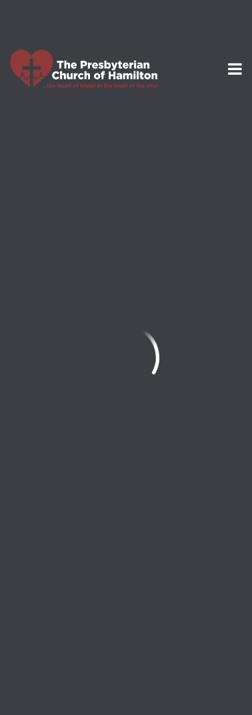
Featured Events (62, 138)
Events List (166, 138)
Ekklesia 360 (126, 682)
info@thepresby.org (62, 487)
